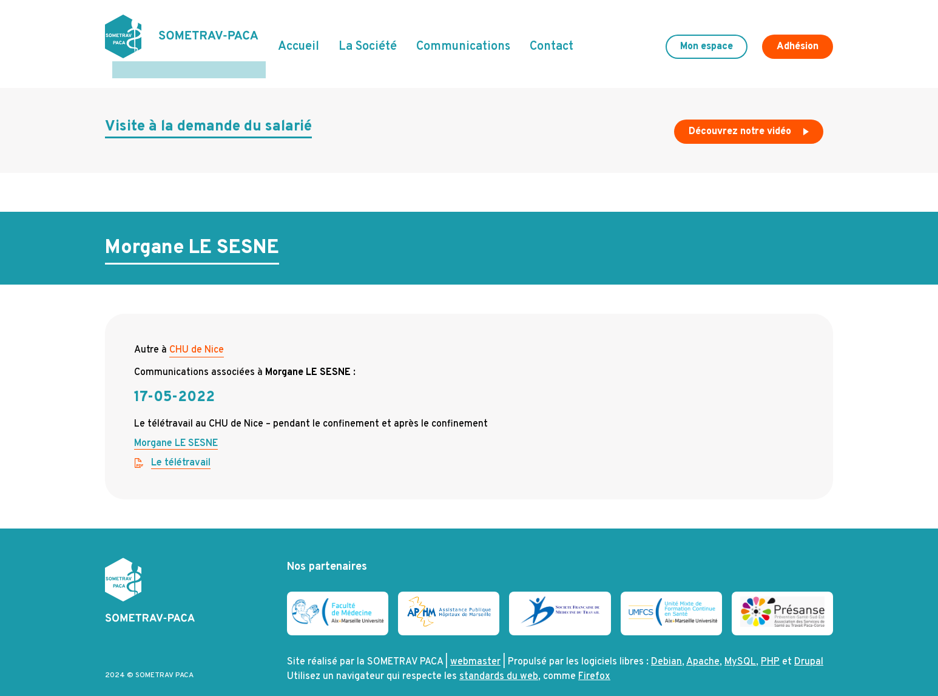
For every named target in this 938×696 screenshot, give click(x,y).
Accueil (298, 38)
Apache (703, 645)
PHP (770, 645)
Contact (551, 38)
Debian (666, 645)
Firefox (594, 660)
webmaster (475, 645)
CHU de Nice (196, 333)
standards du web (498, 660)
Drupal (808, 645)
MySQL (740, 645)
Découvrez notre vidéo (750, 118)
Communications (463, 38)
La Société (368, 38)
